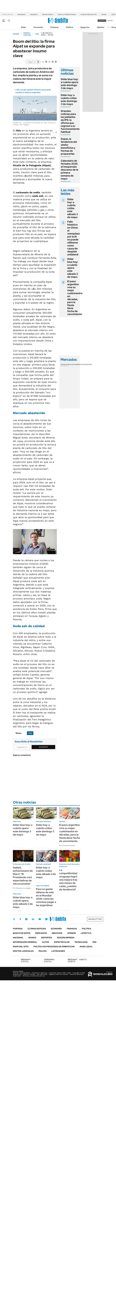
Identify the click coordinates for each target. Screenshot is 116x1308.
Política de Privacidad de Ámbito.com (54, 946)
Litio (37, 34)
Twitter (14, 919)
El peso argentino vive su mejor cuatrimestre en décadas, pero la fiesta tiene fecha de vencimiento (75, 298)
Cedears (88, 364)
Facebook (20, 919)
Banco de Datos (21, 933)
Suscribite (43, 747)
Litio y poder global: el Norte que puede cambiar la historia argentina (33, 91)
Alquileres (33, 14)
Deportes (46, 937)
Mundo (32, 937)
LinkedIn (33, 919)
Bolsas (71, 364)
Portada (18, 928)
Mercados (41, 933)
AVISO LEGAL (86, 946)
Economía (38, 27)
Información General (25, 942)
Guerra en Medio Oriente (67, 14)
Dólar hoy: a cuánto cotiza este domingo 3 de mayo (69, 99)
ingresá (110, 20)
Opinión (100, 27)
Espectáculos (61, 942)
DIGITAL (26, 960)
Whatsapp (46, 919)
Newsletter (110, 27)
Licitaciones (58, 951)
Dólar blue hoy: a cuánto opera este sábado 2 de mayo (72, 267)
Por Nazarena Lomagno (22, 888)
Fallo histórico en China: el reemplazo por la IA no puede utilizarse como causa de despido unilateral (73, 238)
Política (69, 27)
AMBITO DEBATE (77, 960)
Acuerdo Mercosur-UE (89, 14)
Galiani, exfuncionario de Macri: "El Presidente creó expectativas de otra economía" (23, 875)
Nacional (18, 937)
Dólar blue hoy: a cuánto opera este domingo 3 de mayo (69, 84)
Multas (43, 951)
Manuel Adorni (47, 14)
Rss (94, 942)
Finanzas (54, 27)
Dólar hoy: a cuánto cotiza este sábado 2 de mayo (72, 208)
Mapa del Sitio (21, 946)
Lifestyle (86, 933)
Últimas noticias (37, 928)
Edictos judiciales (23, 951)
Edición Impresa (65, 937)
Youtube (39, 919)
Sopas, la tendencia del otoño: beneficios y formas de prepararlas (69, 146)
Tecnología (81, 942)
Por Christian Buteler (67, 845)
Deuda (104, 14)
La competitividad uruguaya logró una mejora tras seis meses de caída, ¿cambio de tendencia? (68, 879)
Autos (45, 942)
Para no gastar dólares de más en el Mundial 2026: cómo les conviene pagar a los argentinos (46, 897)
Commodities (79, 364)
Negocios (85, 27)
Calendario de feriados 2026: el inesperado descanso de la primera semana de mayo (69, 169)
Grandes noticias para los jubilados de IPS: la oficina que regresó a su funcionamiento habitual (70, 121)
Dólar (23, 27)
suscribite (102, 20)
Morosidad (21, 14)
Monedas (64, 364)
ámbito (16, 34)
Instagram (26, 919)
